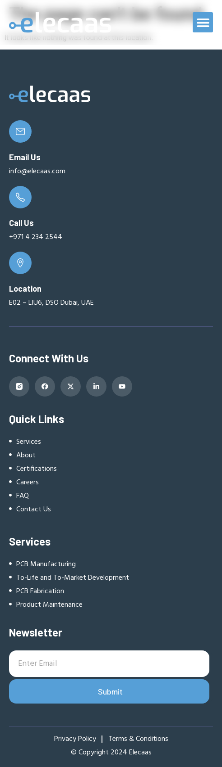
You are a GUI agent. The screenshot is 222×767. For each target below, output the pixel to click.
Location (25, 288)
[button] (203, 22)
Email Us (25, 157)
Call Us (21, 223)
